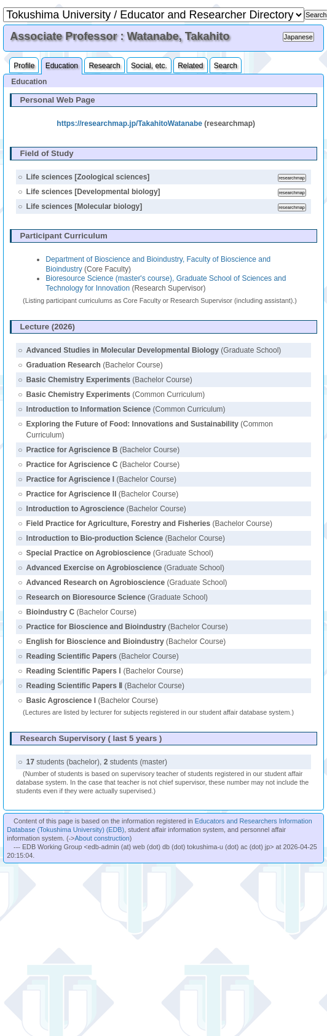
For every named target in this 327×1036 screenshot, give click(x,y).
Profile (24, 65)
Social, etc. (149, 65)
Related (190, 65)
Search (225, 65)
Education (61, 65)
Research (104, 65)
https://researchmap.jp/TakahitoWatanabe (129, 123)
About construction (101, 838)
